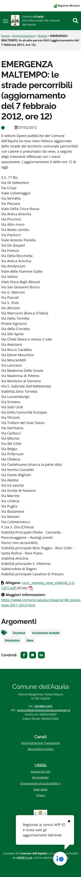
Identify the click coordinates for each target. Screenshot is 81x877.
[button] (5, 21)
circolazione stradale (45, 632)
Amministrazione (23, 36)
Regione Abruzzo (67, 5)
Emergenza (12, 640)
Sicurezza (19, 632)
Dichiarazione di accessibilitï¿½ (40, 783)
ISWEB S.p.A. (24, 857)
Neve (30, 640)
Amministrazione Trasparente (40, 743)
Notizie (42, 36)
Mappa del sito (40, 771)
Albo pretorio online (40, 749)
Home (5, 36)
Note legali (40, 789)
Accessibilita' (40, 777)
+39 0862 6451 (43, 706)
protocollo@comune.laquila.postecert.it (43, 710)
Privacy (40, 795)
